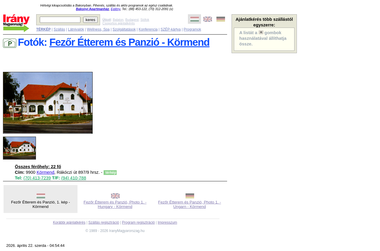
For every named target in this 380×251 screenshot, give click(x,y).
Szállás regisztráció (103, 222)
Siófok (144, 19)
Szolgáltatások (124, 29)
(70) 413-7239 (37, 178)
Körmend (45, 172)
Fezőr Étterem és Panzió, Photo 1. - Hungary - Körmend (115, 204)
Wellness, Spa (98, 29)
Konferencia (148, 29)
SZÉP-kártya (171, 29)
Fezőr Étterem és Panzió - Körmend (129, 42)
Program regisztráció (138, 222)
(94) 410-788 (73, 178)
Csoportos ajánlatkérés (118, 23)
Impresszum (167, 222)
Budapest (132, 19)
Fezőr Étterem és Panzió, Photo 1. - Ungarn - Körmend (189, 204)
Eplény (115, 9)
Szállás (59, 29)
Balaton (118, 19)
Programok (192, 29)
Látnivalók (76, 29)
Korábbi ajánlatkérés (69, 222)
